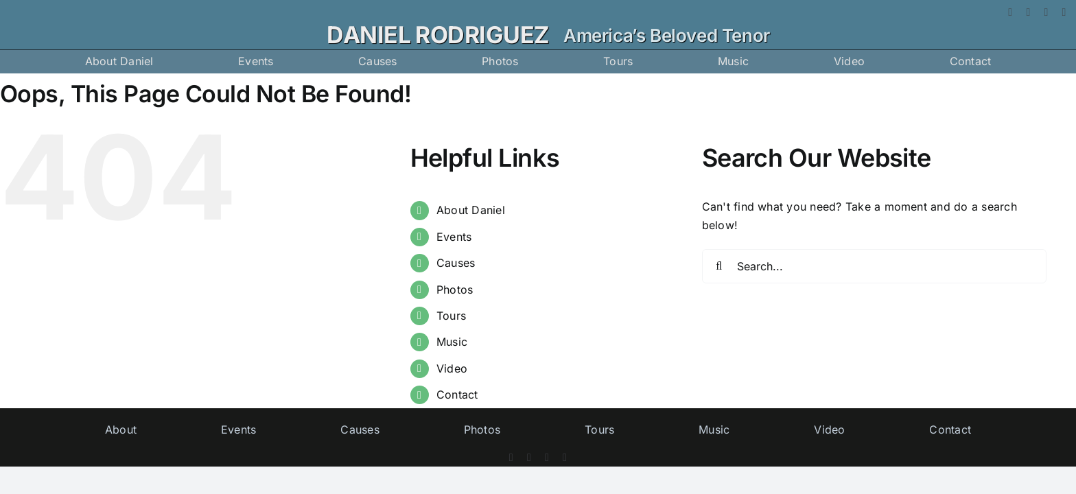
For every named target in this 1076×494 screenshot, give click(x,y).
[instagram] (1046, 12)
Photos (454, 289)
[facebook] (1010, 12)
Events (453, 237)
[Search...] (874, 266)
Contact (457, 394)
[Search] (719, 266)
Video (451, 368)
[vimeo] (1064, 12)
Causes (455, 263)
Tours (451, 315)
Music (451, 342)
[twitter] (1028, 12)
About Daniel (470, 210)
